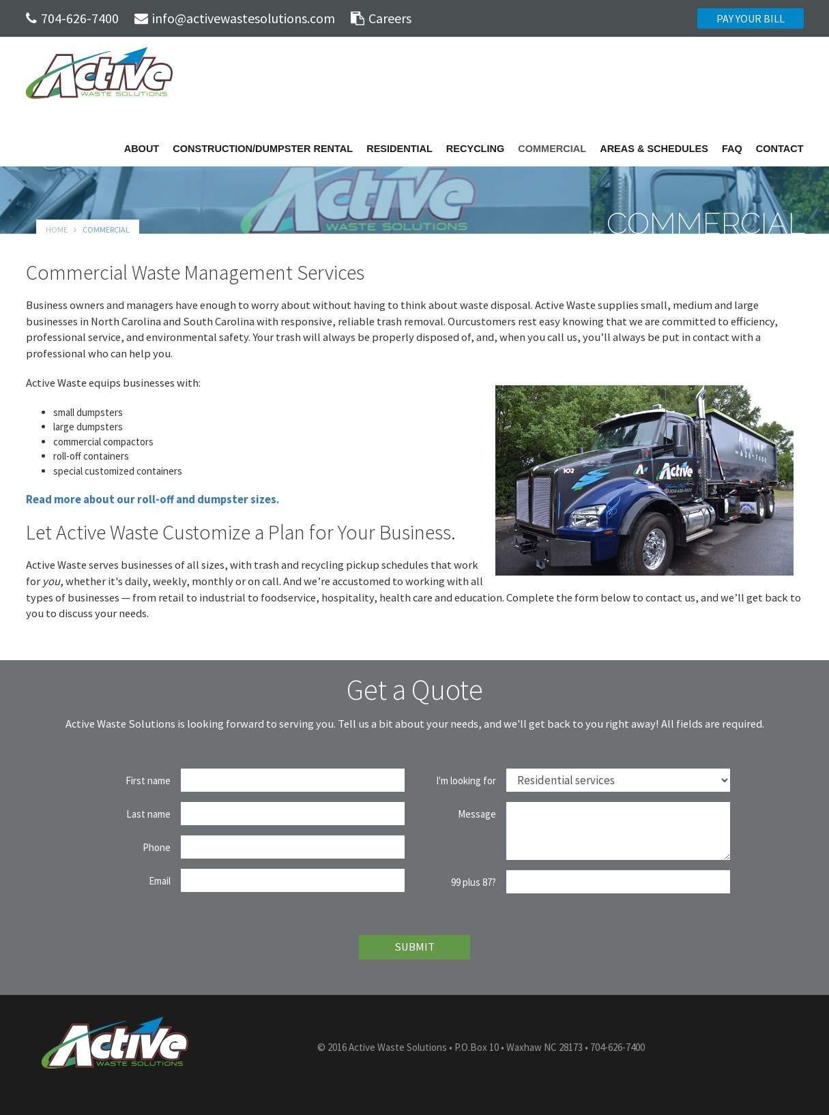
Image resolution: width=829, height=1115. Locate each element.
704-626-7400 (72, 18)
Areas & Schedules (654, 148)
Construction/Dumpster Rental (263, 148)
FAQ (732, 148)
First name (148, 780)
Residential (399, 148)
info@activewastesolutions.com (234, 18)
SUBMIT (414, 947)
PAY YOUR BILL (750, 18)
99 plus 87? (473, 882)
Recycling (475, 148)
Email (160, 880)
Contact (780, 148)
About (142, 148)
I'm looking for (466, 780)
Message (477, 813)
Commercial (552, 148)
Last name (148, 813)
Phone (157, 847)
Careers (381, 18)
